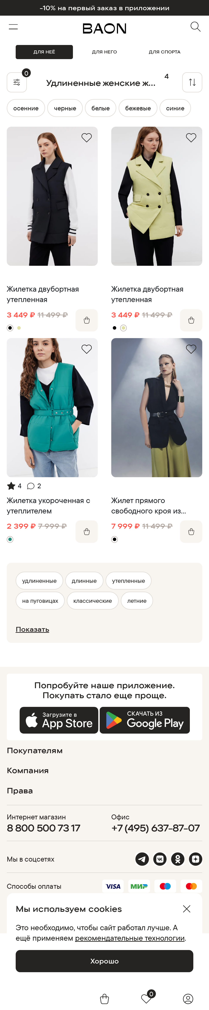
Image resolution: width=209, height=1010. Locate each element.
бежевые (138, 108)
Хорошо (104, 961)
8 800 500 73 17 (43, 828)
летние (137, 600)
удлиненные (39, 580)
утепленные (128, 580)
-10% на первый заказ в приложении (104, 8)
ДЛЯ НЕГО (104, 52)
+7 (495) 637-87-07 (155, 828)
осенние (26, 108)
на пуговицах (40, 600)
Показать (32, 629)
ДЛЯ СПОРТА (164, 52)
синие (175, 108)
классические (92, 600)
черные (65, 108)
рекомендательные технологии (130, 938)
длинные (84, 580)
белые (100, 108)
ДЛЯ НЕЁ (44, 52)
